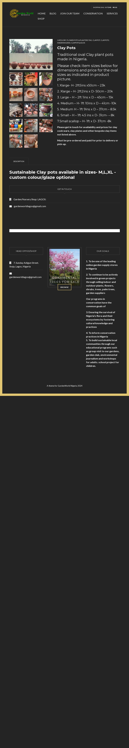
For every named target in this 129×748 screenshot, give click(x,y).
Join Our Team (69, 13)
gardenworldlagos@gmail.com (30, 206)
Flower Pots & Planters (77, 40)
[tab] (18, 161)
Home (42, 13)
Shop (41, 18)
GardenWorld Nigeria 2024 (70, 386)
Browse (64, 287)
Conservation (93, 13)
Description (18, 161)
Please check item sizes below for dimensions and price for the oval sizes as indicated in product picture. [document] (87, 72)
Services (112, 13)
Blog (53, 13)
